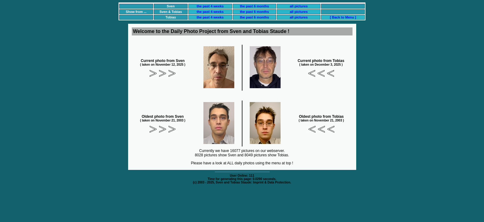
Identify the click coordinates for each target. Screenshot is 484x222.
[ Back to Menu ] (343, 17)
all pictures (299, 6)
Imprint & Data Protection (271, 182)
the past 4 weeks (210, 6)
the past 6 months (254, 6)
